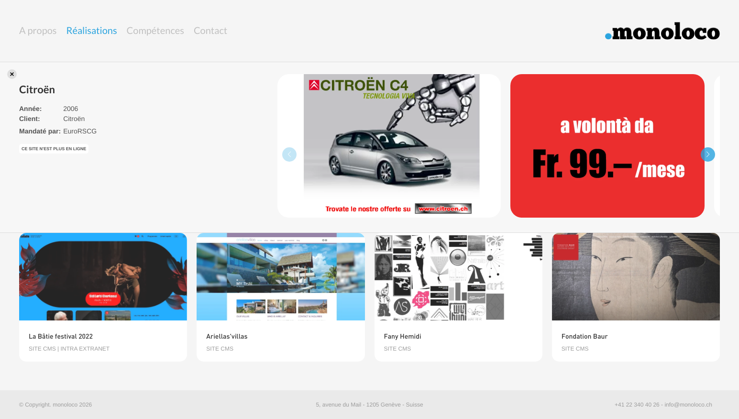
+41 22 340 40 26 (637, 404)
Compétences (155, 30)
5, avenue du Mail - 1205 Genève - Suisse (369, 404)
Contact (210, 30)
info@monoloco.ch (688, 404)
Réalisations (91, 30)
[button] (708, 154)
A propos (38, 30)
